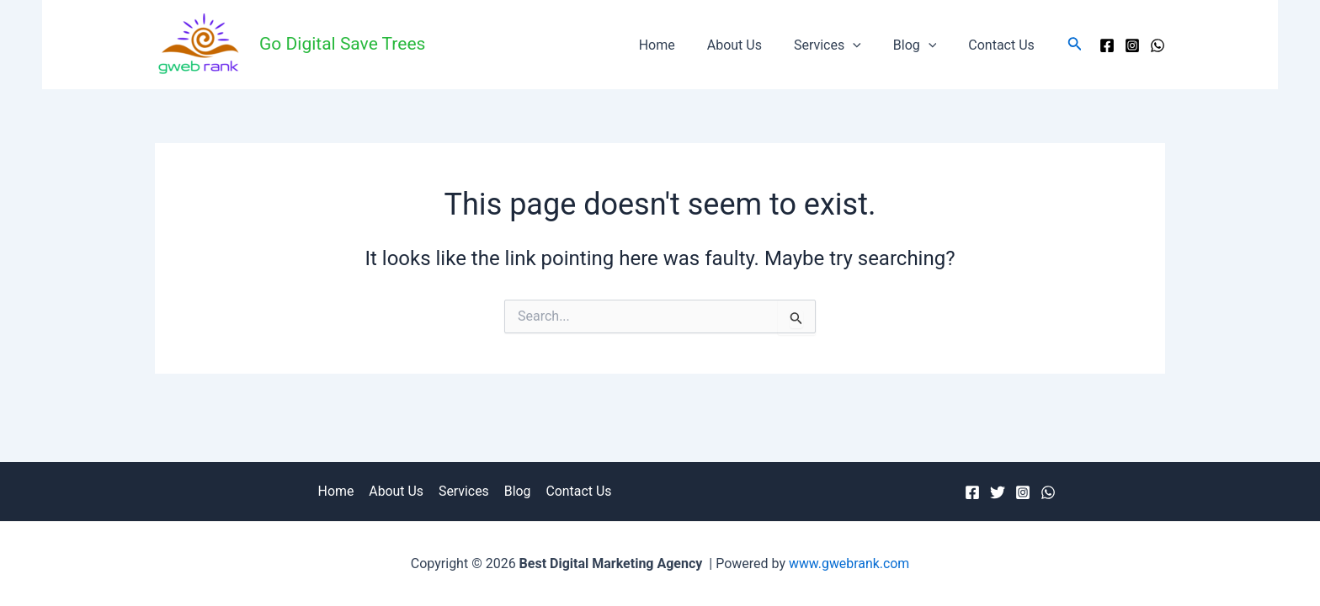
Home (680, 45)
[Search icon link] (1075, 45)
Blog (923, 45)
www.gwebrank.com (848, 563)
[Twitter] (997, 492)
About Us (752, 45)
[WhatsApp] (1157, 45)
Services (840, 45)
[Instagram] (1132, 45)
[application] (865, 45)
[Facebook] (1107, 45)
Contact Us (1004, 45)
